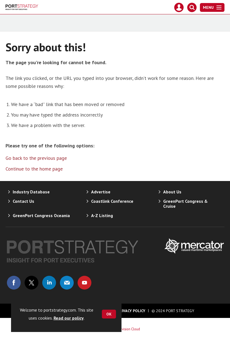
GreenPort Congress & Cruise (185, 203)
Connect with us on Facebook (14, 283)
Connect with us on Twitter (31, 283)
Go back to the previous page (36, 158)
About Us (172, 192)
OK (109, 314)
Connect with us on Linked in (49, 283)
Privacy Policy (131, 310)
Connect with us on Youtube (84, 283)
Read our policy (69, 318)
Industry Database (31, 192)
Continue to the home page (34, 169)
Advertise (100, 192)
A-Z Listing (102, 215)
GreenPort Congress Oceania (41, 215)
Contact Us (23, 201)
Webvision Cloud (127, 329)
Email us (67, 283)
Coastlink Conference (112, 201)
